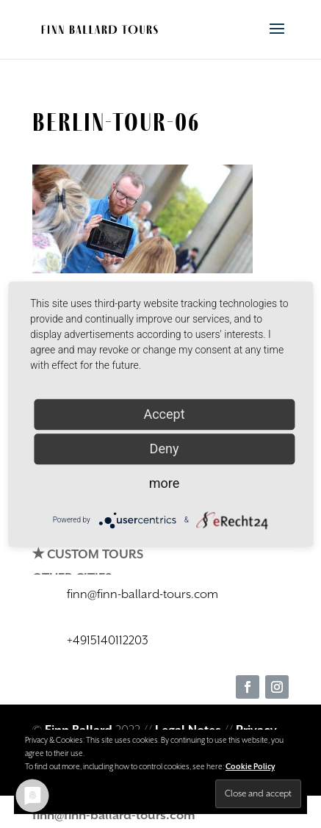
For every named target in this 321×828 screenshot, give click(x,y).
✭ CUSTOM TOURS (87, 555)
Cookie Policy (250, 767)
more (164, 483)
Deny (164, 448)
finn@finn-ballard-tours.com (113, 816)
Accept (163, 414)
